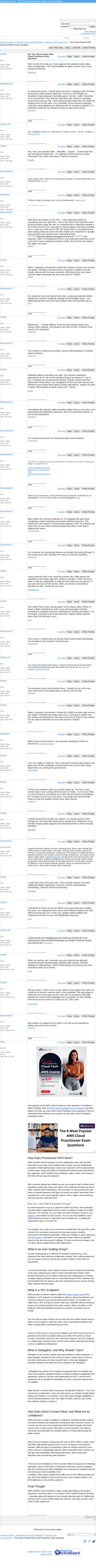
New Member (90, 31)
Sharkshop (32, 557)
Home (67, 38)
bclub (30, 391)
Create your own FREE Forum (39, 1551)
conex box (32, 356)
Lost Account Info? (88, 33)
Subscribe (76, 48)
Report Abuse (46, 1554)
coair (78, 498)
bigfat (30, 722)
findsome (32, 72)
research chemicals (46, 744)
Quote (76, 56)
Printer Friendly (89, 48)
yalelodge (32, 332)
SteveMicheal (5, 841)
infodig (31, 160)
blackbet (32, 830)
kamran (3, 681)
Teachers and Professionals (56, 42)
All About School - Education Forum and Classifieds (21, 42)
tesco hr (44, 181)
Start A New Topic (56, 48)
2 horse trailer (33, 531)
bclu (30, 620)
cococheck (48, 943)
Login (92, 26)
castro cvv (32, 801)
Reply (67, 48)
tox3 (29, 303)
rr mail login (32, 441)
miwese (3, 54)
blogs (2, 1042)
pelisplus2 (32, 417)
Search (86, 38)
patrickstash (33, 770)
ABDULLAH (5, 124)
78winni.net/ (80, 200)
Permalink (61, 56)
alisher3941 (5, 194)
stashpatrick (33, 590)
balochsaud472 (6, 83)
